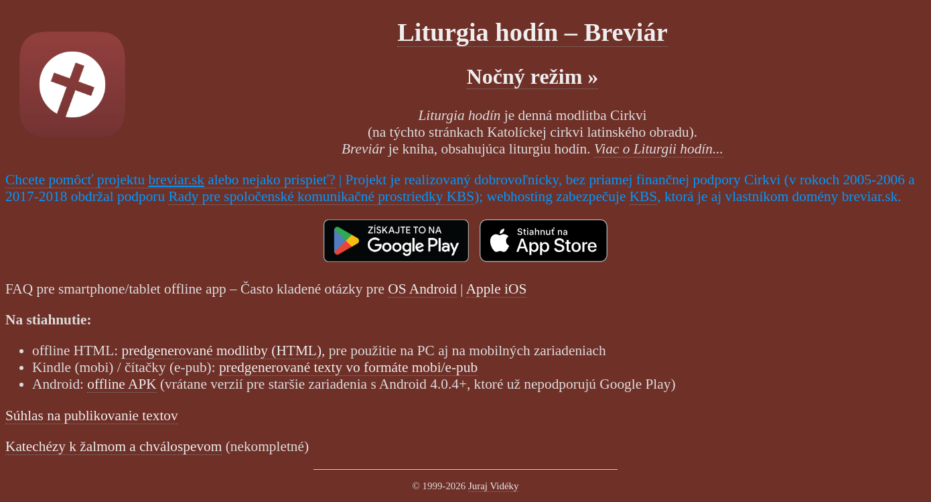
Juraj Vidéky (493, 486)
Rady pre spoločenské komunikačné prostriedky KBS (321, 196)
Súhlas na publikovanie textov (91, 415)
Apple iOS (496, 289)
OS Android (422, 289)
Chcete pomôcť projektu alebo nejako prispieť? (170, 180)
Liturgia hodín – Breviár (532, 32)
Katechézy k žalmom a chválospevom (113, 446)
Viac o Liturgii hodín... (658, 149)
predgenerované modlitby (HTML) (221, 350)
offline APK (121, 384)
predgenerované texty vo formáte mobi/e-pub (348, 367)
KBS (644, 196)
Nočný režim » (533, 76)
